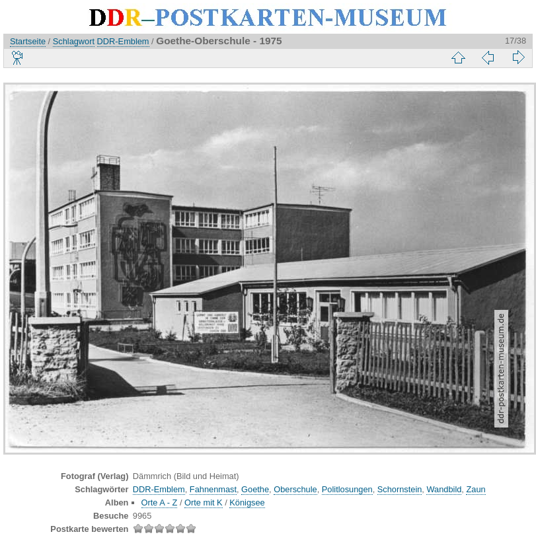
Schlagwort (74, 41)
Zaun (475, 489)
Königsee (246, 502)
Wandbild (443, 489)
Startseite (28, 41)
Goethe (255, 489)
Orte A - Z (159, 502)
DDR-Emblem (123, 41)
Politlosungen (347, 489)
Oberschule (295, 489)
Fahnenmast (213, 489)
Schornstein (399, 489)
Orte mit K (203, 502)
